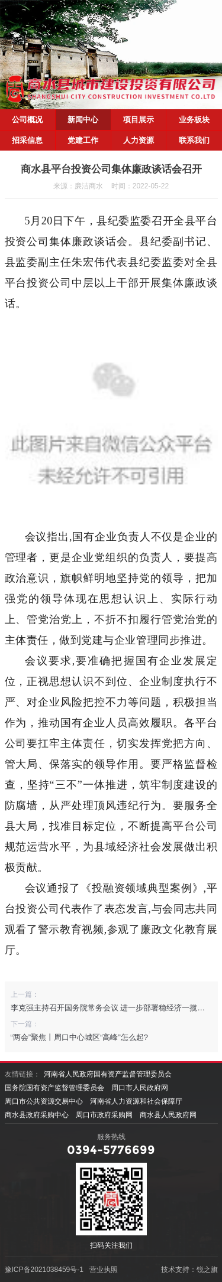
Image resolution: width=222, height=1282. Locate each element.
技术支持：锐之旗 (189, 1269)
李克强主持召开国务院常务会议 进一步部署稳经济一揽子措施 (116, 1007)
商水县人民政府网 (168, 1115)
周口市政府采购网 (104, 1115)
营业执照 (103, 1269)
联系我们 (194, 140)
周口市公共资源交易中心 (44, 1101)
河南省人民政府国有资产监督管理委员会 (108, 1074)
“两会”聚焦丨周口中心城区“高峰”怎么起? (80, 1037)
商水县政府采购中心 (37, 1115)
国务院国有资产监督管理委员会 (54, 1088)
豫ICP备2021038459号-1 (44, 1269)
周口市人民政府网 (139, 1088)
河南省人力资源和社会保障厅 (136, 1101)
